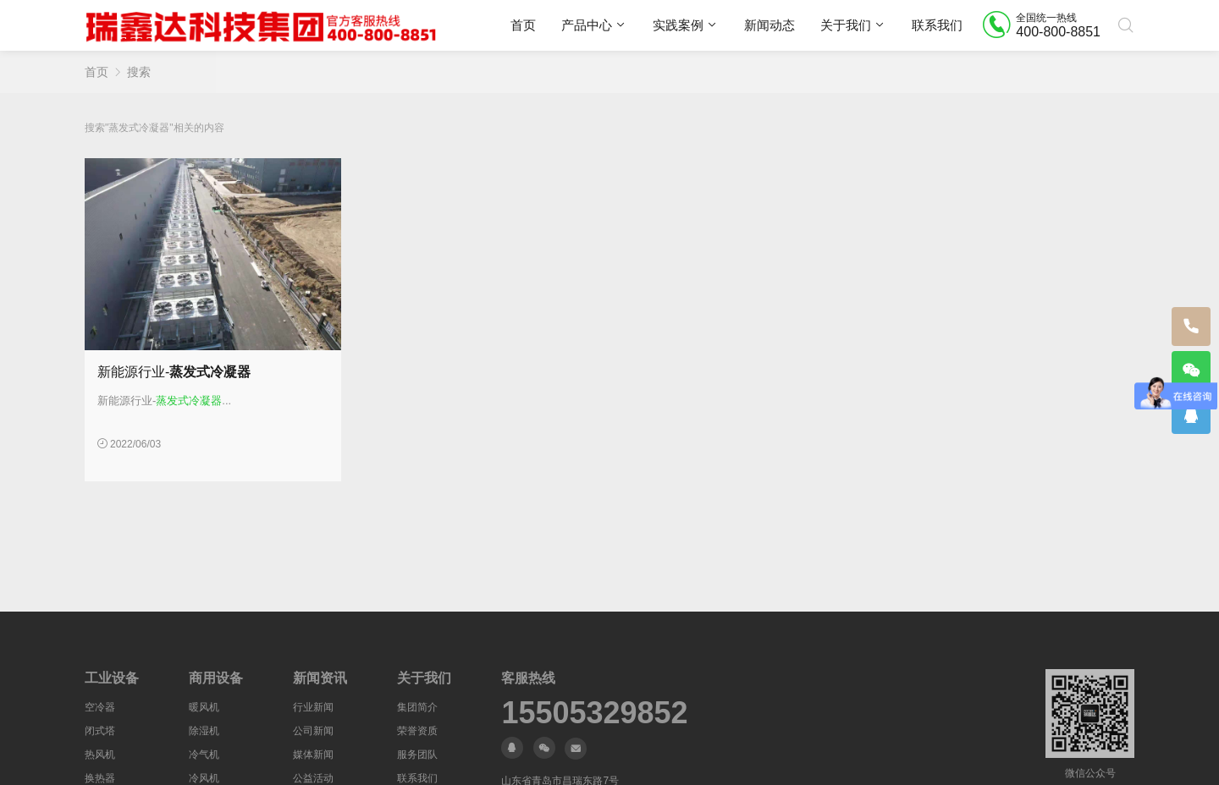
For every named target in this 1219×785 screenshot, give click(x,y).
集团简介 (417, 707)
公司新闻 (313, 731)
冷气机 (204, 754)
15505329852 (594, 713)
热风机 (100, 754)
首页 (523, 25)
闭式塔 (100, 731)
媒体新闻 (313, 754)
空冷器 (100, 707)
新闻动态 (769, 25)
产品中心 (586, 25)
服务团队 (417, 754)
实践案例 (678, 25)
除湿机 (204, 731)
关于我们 (845, 25)
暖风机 (204, 707)
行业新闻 (313, 707)
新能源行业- (174, 372)
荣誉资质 (417, 731)
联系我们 (937, 25)
